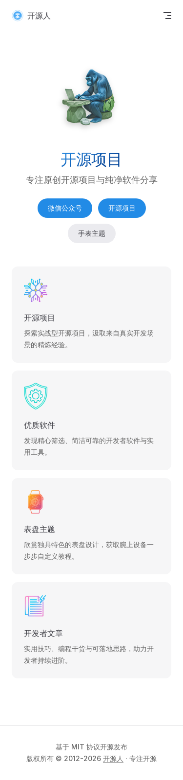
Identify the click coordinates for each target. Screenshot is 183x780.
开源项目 (122, 208)
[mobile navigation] (167, 15)
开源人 (113, 758)
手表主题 (91, 233)
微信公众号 (65, 208)
